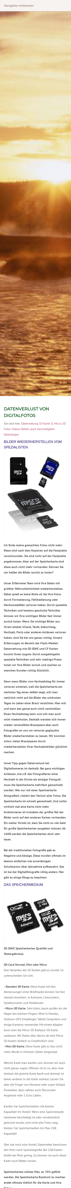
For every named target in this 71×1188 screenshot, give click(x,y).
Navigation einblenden (19, 5)
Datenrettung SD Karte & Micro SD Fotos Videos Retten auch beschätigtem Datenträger (35, 429)
